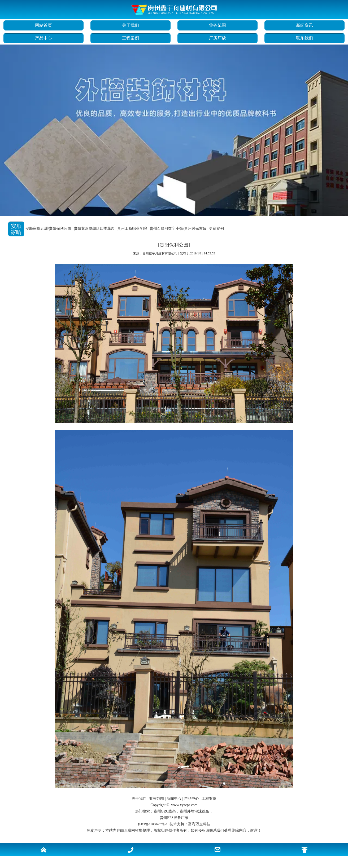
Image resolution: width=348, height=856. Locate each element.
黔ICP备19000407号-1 (153, 824)
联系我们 (304, 38)
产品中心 (43, 38)
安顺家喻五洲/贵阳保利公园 (48, 229)
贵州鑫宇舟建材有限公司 (159, 253)
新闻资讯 (304, 25)
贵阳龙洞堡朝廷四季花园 (94, 229)
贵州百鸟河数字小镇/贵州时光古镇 (178, 229)
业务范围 (217, 25)
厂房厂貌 (217, 38)
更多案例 (216, 229)
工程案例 (130, 38)
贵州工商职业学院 (132, 229)
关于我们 (130, 25)
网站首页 (43, 25)
